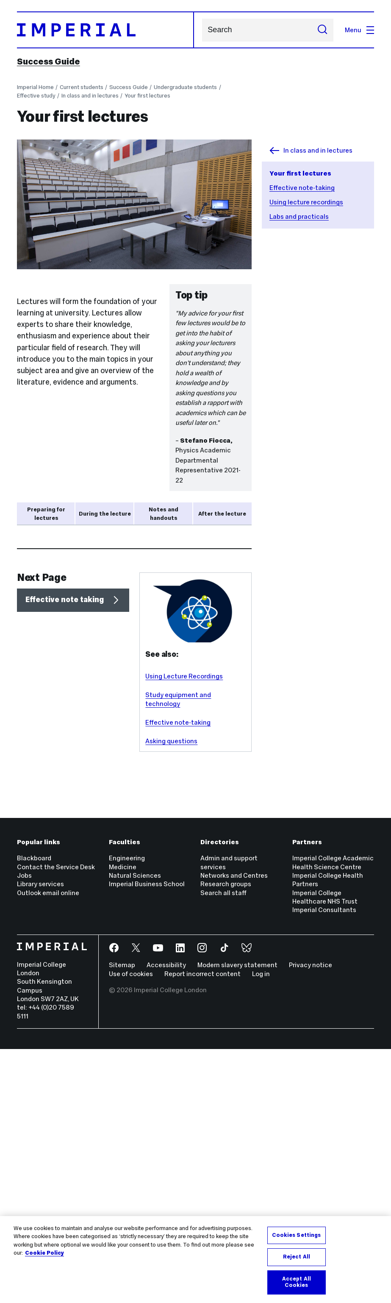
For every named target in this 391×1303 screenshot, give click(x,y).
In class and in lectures (90, 95)
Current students (81, 87)
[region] (195, 1259)
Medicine (122, 1121)
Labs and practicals (299, 216)
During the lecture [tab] (105, 513)
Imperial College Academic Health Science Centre (333, 1116)
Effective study (36, 95)
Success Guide (48, 61)
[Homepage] (105, 29)
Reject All (296, 1256)
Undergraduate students (185, 87)
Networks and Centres (234, 1129)
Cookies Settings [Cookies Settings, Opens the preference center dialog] (296, 1235)
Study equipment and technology (178, 953)
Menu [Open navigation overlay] (359, 30)
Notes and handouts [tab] (163, 514)
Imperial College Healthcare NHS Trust (325, 1151)
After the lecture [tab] (222, 513)
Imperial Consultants (324, 1164)
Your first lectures (147, 95)
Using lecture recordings (306, 202)
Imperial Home (35, 87)
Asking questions (171, 995)
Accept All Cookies (296, 1282)
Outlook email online (48, 1147)
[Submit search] (322, 30)
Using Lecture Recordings (184, 930)
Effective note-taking (302, 188)
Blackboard (34, 1112)
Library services (40, 1138)
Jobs (24, 1129)
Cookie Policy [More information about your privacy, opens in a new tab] (44, 1253)
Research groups (225, 1138)
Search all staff (223, 1147)
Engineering (127, 1112)
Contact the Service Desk (56, 1121)
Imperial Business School (147, 1138)
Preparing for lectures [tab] (46, 514)
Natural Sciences (135, 1129)
